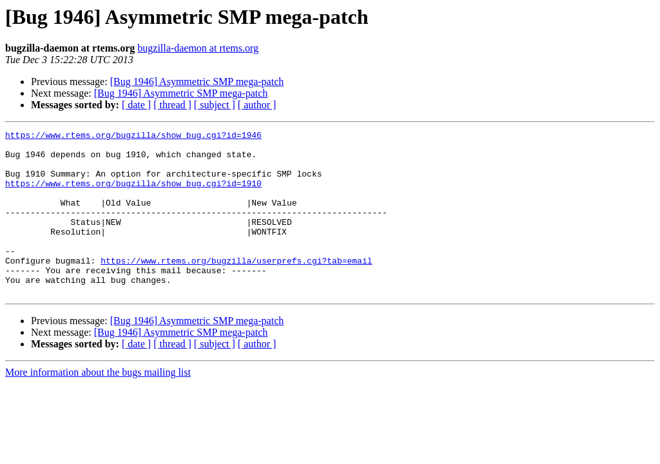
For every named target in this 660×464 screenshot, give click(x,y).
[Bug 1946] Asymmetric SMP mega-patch (197, 81)
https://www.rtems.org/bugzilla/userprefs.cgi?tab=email (236, 287)
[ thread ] (172, 104)
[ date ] (136, 104)
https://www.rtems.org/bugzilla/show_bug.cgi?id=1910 (133, 194)
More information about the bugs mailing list (98, 405)
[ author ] (257, 104)
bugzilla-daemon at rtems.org (197, 48)
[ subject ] (214, 104)
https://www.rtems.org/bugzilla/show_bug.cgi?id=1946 (133, 136)
